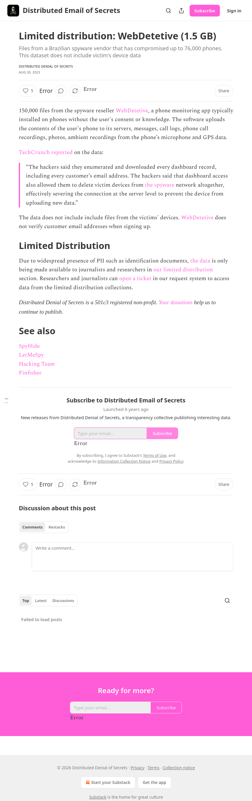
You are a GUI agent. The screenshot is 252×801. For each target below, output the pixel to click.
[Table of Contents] (6, 400)
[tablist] (44, 527)
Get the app (154, 782)
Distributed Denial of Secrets (46, 66)
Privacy (138, 767)
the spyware (159, 185)
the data (200, 261)
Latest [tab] (41, 600)
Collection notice (179, 767)
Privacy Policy (171, 461)
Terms (153, 767)
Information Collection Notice (123, 461)
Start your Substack (107, 782)
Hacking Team (37, 364)
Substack (98, 797)
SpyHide (29, 346)
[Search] (168, 10)
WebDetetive (132, 110)
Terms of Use (155, 455)
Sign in (234, 11)
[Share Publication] (181, 10)
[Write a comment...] (132, 556)
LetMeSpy (31, 355)
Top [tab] (25, 600)
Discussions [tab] (63, 600)
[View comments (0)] (61, 91)
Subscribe (204, 11)
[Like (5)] (28, 91)
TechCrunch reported (46, 152)
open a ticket (135, 278)
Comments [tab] (32, 527)
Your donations (176, 302)
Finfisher (30, 373)
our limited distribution (183, 269)
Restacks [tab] (57, 527)
